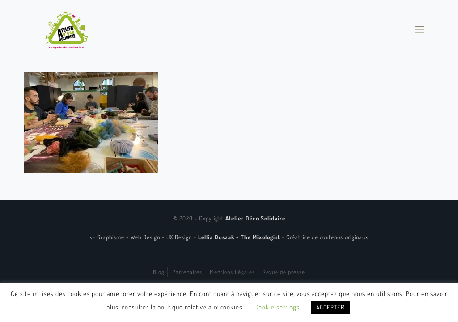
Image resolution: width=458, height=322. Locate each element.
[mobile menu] (419, 29)
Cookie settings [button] (277, 307)
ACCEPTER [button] (330, 307)
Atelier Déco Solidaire (255, 218)
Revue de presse (284, 271)
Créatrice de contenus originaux (327, 237)
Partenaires (187, 271)
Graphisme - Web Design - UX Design (145, 237)
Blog (159, 271)
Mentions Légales (232, 271)
